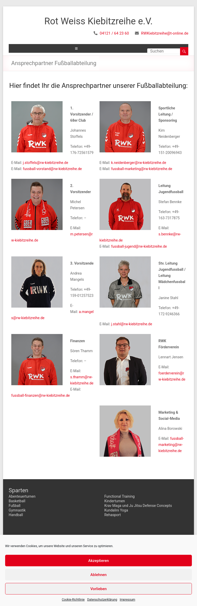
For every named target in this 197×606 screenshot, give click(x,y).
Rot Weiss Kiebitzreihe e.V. (98, 21)
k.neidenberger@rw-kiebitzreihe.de (138, 163)
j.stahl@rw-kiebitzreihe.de (131, 324)
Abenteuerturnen (22, 496)
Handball (16, 515)
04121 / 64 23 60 (114, 33)
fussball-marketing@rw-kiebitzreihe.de (141, 169)
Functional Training (119, 496)
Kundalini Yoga (116, 510)
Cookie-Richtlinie (73, 599)
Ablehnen (98, 574)
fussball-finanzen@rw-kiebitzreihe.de (40, 395)
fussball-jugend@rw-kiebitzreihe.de (139, 246)
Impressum (127, 599)
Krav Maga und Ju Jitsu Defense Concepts (138, 506)
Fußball (15, 506)
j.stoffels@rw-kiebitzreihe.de (45, 163)
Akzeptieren (98, 560)
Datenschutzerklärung (102, 599)
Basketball (17, 501)
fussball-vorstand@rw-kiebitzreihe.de (52, 169)
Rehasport (112, 515)
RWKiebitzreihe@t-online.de (164, 33)
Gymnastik (17, 510)
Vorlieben (98, 589)
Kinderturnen (114, 501)
